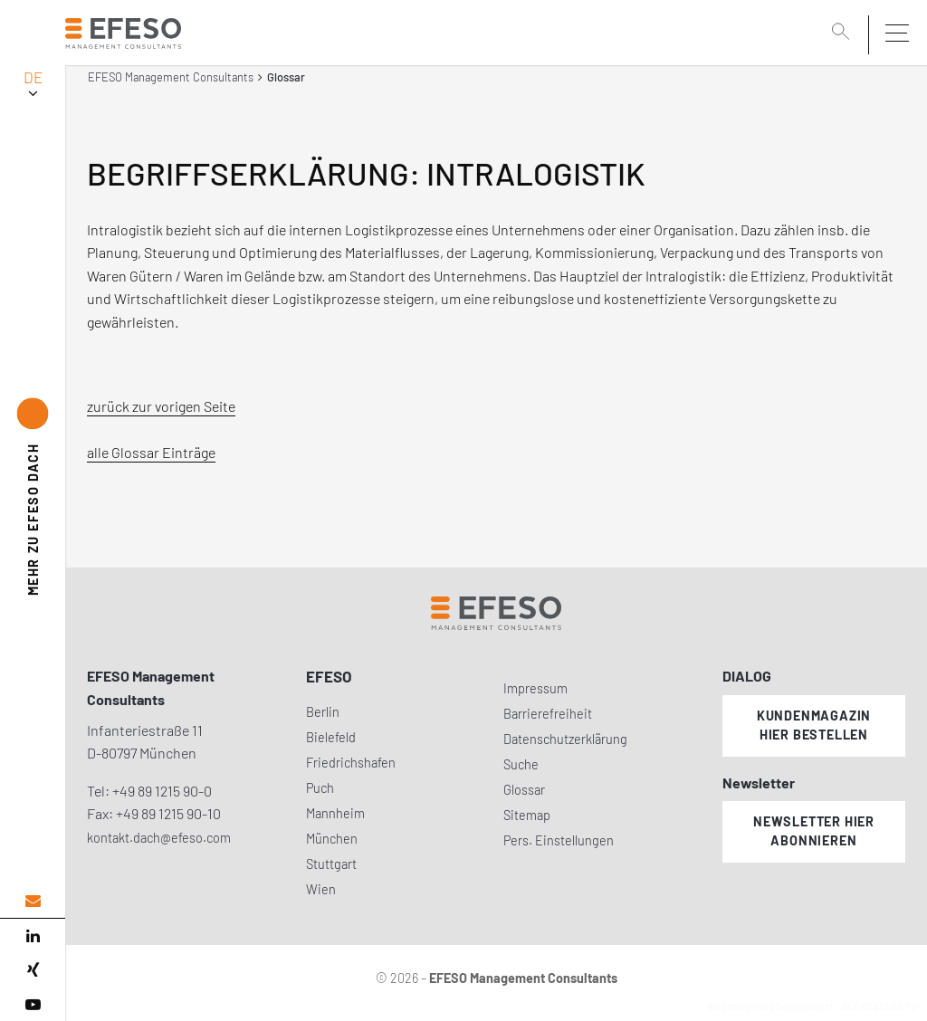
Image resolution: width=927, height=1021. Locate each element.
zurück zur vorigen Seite (161, 406)
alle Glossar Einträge (151, 452)
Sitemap (526, 815)
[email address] (32, 901)
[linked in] (32, 936)
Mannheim (335, 813)
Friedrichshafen (351, 762)
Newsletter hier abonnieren (813, 831)
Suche (521, 764)
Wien (321, 889)
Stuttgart (331, 864)
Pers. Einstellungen (558, 840)
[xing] (32, 970)
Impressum (535, 688)
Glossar (524, 789)
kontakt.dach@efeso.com (159, 837)
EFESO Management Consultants (170, 77)
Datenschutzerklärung (565, 739)
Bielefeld (331, 737)
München (332, 838)
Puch (320, 788)
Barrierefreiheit (547, 713)
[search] (843, 33)
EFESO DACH (33, 520)
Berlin (322, 712)
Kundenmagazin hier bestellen (814, 725)
